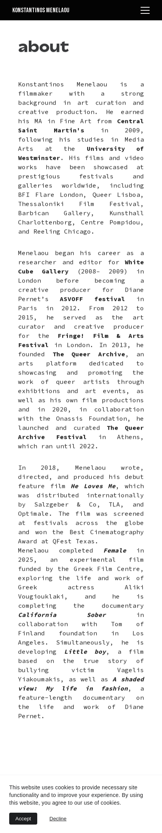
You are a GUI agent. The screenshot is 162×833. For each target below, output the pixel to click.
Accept (23, 818)
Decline (58, 818)
